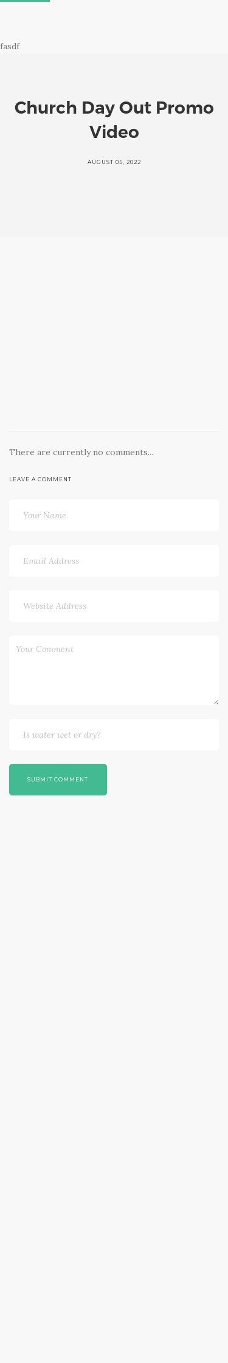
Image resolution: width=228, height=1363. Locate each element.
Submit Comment (57, 780)
